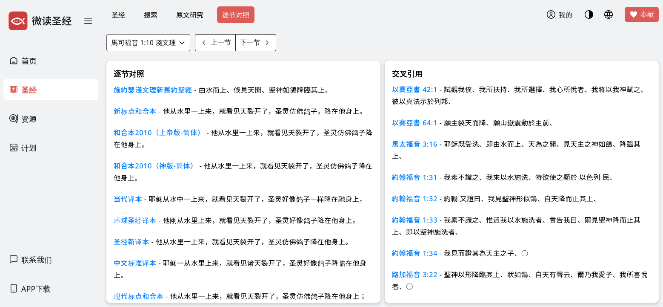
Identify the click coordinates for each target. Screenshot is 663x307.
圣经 (118, 15)
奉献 (641, 14)
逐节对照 (235, 15)
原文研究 (189, 15)
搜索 (150, 15)
